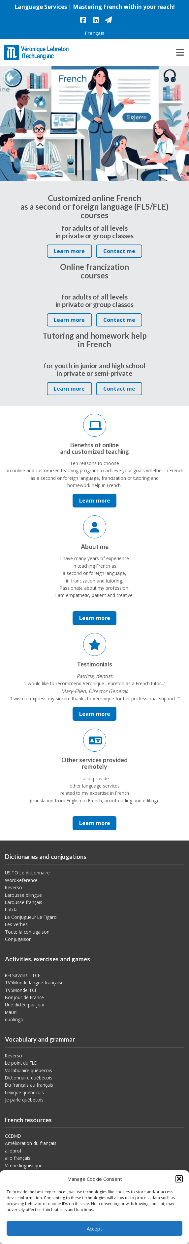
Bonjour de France (24, 997)
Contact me (119, 251)
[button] (179, 1179)
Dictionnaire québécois (28, 1078)
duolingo (14, 1019)
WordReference (21, 880)
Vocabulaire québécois (28, 1070)
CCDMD (13, 1136)
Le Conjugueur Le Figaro (31, 917)
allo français (17, 1158)
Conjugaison (18, 939)
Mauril (11, 1012)
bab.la (11, 909)
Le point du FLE (21, 1063)
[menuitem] (95, 33)
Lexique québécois (24, 1092)
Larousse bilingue (23, 895)
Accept (94, 1228)
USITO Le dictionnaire (27, 872)
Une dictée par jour (25, 1004)
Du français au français (29, 1085)
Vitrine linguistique (24, 1165)
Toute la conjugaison (27, 932)
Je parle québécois (24, 1100)
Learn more (71, 252)
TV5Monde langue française (34, 982)
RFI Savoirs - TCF (22, 975)
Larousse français (23, 902)
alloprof (13, 1151)
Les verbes (16, 924)
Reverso (13, 887)
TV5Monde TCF (21, 990)
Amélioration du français (30, 1143)
